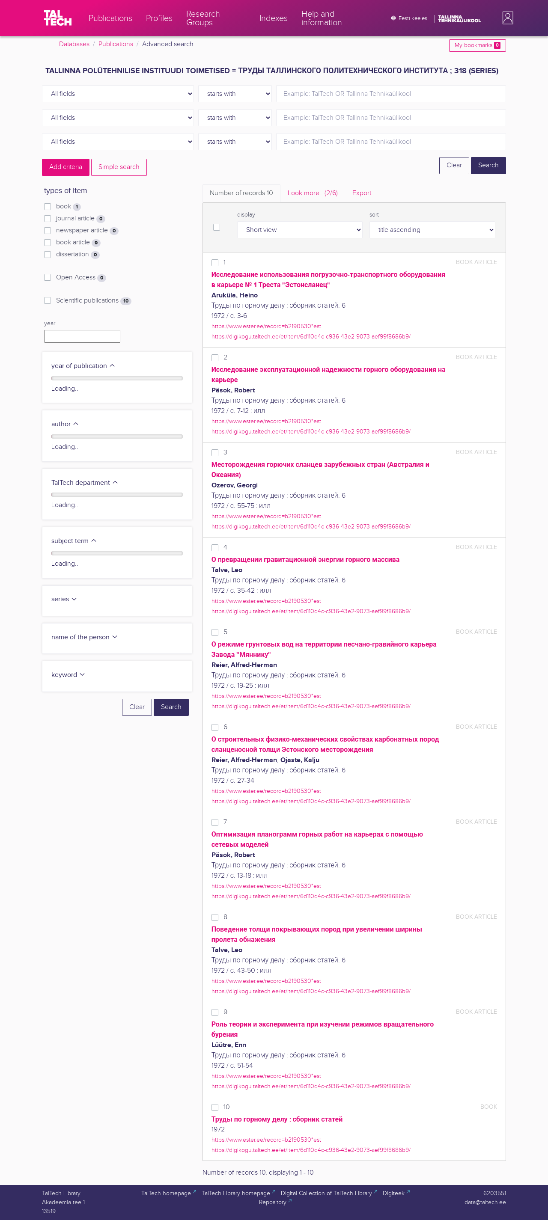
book (68, 206)
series (64, 599)
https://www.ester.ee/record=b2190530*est (266, 326)
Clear (454, 165)
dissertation (78, 254)
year (49, 323)
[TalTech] (57, 18)
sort (374, 214)
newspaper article (87, 230)
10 (226, 1107)
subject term (74, 541)
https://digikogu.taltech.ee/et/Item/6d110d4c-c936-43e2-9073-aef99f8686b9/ (311, 336)
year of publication (83, 366)
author (65, 424)
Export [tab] (361, 193)
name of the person (84, 637)
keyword (68, 675)
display (246, 214)
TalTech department (85, 483)
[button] (506, 18)
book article (78, 242)
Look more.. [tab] (313, 193)
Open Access (81, 277)
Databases (74, 44)
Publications (115, 44)
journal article (80, 218)
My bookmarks (477, 45)
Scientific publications (93, 301)
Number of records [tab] (241, 193)
